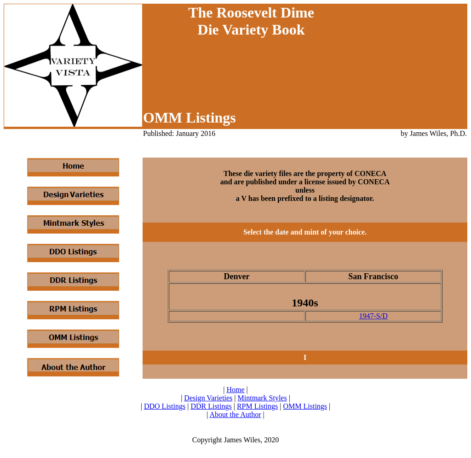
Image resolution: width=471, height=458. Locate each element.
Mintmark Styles (262, 398)
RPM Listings (257, 406)
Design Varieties (208, 398)
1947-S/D (373, 316)
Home (235, 389)
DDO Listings (164, 406)
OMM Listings (305, 406)
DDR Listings (210, 406)
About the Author (235, 414)
